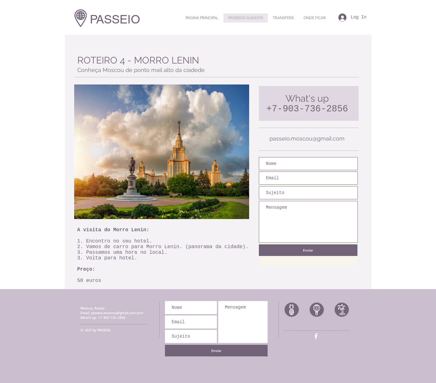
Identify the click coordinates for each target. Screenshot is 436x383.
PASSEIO (115, 19)
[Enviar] (308, 250)
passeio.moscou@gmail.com (307, 138)
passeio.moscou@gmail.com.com (117, 312)
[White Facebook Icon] (316, 336)
